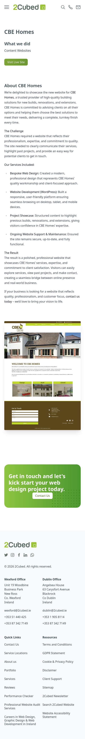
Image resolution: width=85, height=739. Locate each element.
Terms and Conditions (57, 644)
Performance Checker (18, 696)
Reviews (9, 687)
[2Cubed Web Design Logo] (29, 7)
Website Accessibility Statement (56, 715)
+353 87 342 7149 (16, 623)
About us (10, 662)
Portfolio (10, 670)
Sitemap (48, 687)
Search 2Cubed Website (58, 705)
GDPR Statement (54, 653)
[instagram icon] (12, 555)
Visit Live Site (16, 62)
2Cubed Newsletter (55, 696)
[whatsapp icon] (32, 555)
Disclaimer (50, 670)
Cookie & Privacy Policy (58, 662)
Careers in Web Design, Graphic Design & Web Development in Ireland (20, 720)
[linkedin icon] (25, 555)
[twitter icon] (6, 555)
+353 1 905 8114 (53, 617)
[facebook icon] (19, 555)
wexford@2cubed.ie (17, 610)
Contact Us (42, 496)
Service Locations (15, 653)
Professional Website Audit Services (22, 706)
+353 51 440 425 (15, 617)
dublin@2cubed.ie (55, 610)
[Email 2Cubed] (78, 7)
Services (9, 679)
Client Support (52, 679)
